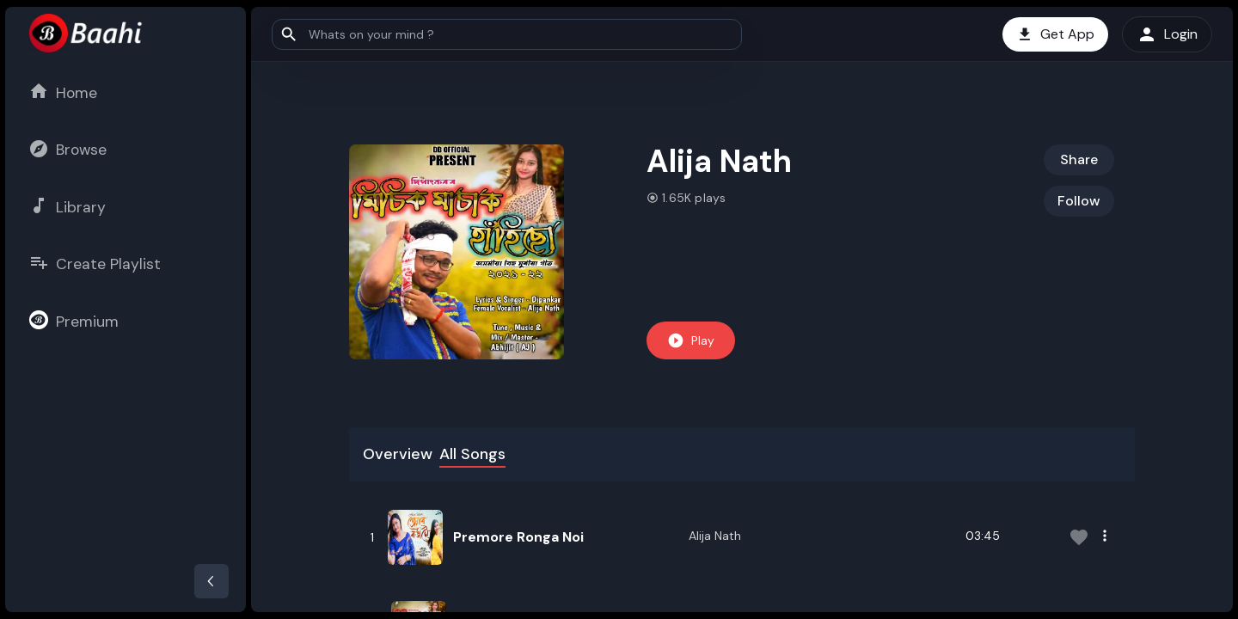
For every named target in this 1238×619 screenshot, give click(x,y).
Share (1079, 159)
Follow (1078, 201)
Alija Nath (715, 535)
